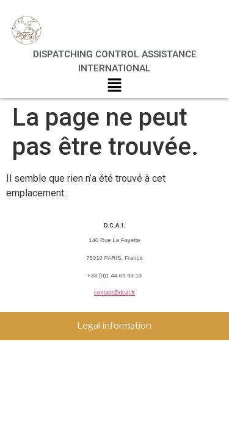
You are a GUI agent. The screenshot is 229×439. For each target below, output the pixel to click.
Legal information (114, 326)
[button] (115, 87)
